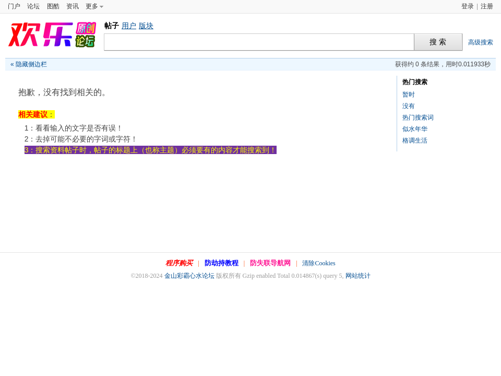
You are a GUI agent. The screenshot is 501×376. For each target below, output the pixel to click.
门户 (14, 6)
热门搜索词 (418, 117)
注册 (487, 6)
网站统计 (358, 275)
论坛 (33, 6)
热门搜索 (414, 82)
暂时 (408, 94)
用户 (129, 25)
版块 (146, 25)
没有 (408, 106)
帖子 (111, 25)
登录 (467, 6)
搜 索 (438, 42)
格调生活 (414, 140)
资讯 (72, 6)
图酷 (53, 6)
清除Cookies (318, 263)
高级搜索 (480, 42)
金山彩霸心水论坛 (189, 275)
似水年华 (414, 129)
